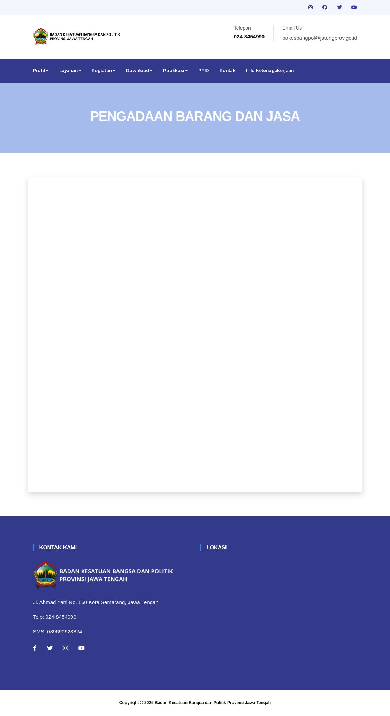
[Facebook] (35, 648)
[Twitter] (50, 648)
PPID (203, 70)
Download (139, 70)
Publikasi (175, 70)
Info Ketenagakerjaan (270, 70)
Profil (41, 70)
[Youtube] (81, 648)
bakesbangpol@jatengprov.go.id (319, 38)
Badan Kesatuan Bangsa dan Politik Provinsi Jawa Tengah (213, 702)
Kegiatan (103, 70)
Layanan (70, 70)
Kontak (228, 70)
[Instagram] (65, 648)
